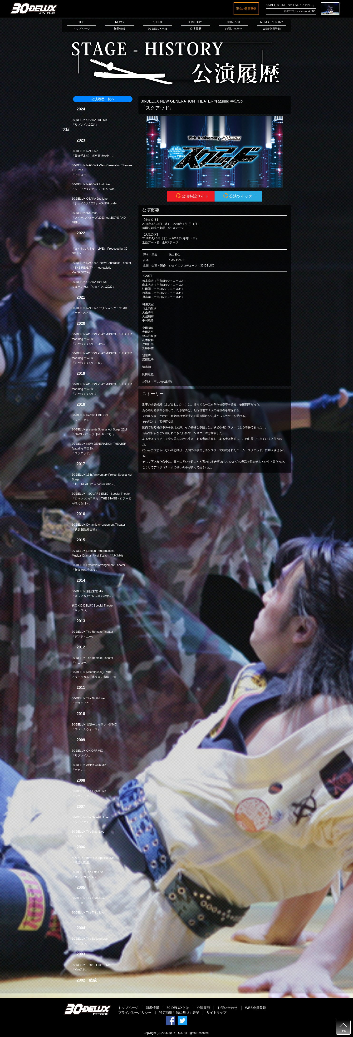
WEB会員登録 (255, 1008)
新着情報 (152, 1008)
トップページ (128, 1008)
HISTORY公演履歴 (195, 25)
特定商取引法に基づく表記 (179, 1012)
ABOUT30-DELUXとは (157, 25)
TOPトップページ (81, 25)
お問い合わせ (227, 1008)
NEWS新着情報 (119, 25)
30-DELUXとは (178, 1008)
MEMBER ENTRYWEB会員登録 (271, 25)
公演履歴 (203, 1008)
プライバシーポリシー (135, 1012)
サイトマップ (216, 1012)
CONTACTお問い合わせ (233, 25)
